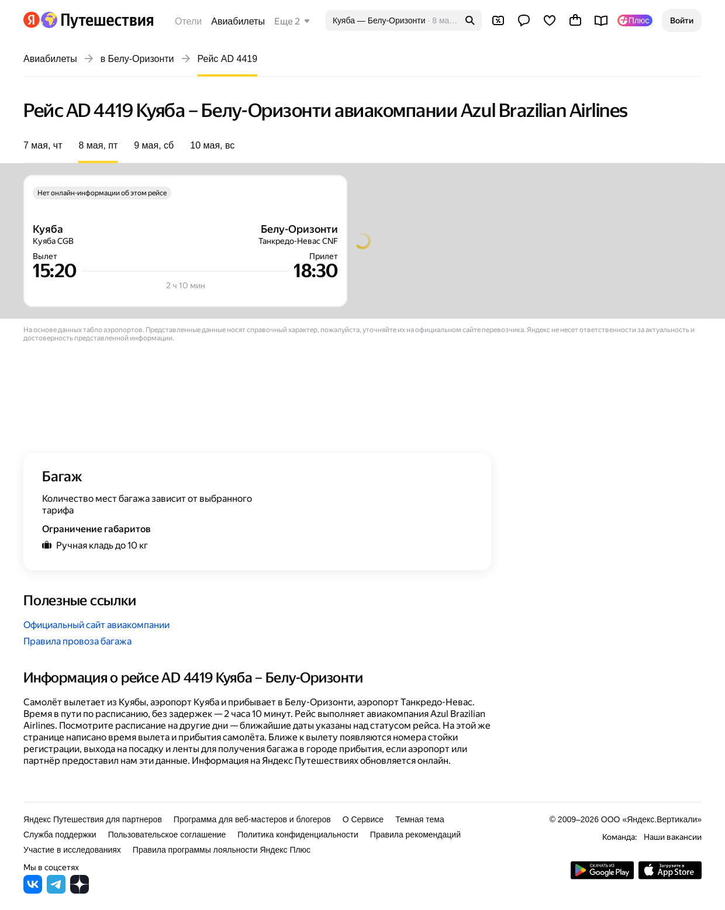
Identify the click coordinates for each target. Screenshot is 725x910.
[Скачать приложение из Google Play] (602, 876)
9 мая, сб (154, 145)
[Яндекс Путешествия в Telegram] (56, 890)
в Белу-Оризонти (137, 59)
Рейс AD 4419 (228, 59)
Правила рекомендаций (415, 834)
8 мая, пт (98, 145)
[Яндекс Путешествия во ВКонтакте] (32, 890)
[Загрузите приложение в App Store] (670, 876)
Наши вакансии (673, 837)
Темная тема (419, 819)
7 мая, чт (42, 145)
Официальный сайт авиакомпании (96, 624)
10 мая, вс (212, 145)
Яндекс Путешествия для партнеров (92, 819)
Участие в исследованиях (72, 849)
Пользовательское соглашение (167, 834)
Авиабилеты (238, 21)
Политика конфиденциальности (297, 834)
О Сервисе (363, 819)
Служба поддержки (59, 834)
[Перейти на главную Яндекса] (31, 20)
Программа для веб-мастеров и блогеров (252, 819)
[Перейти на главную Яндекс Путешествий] (97, 20)
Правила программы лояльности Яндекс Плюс (221, 849)
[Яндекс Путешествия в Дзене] (79, 890)
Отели (188, 21)
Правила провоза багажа (77, 641)
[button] (682, 20)
